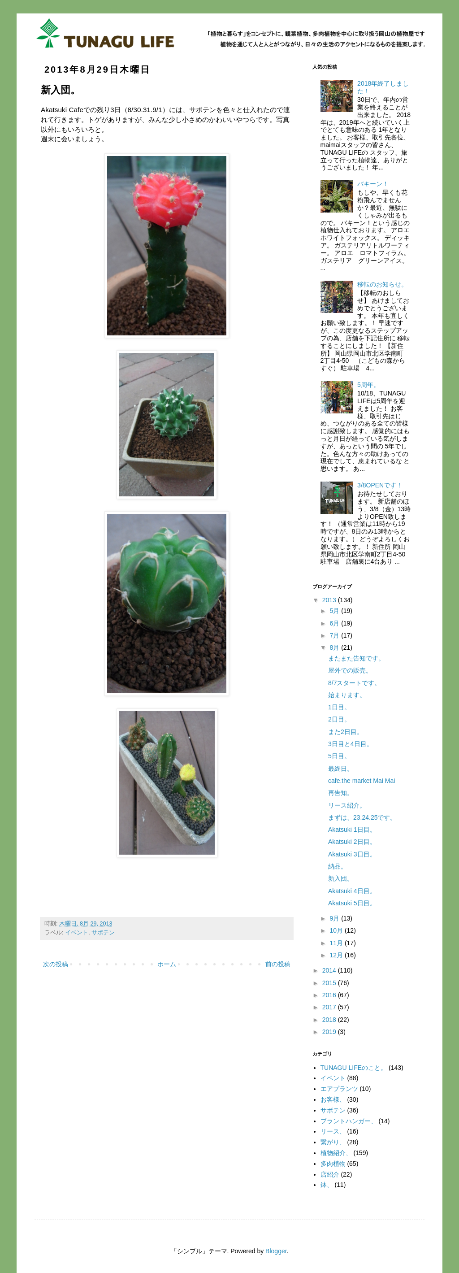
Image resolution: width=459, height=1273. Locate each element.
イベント (76, 933)
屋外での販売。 (350, 670)
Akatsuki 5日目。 (352, 903)
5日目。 (339, 756)
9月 (335, 918)
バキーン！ (373, 183)
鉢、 (326, 1184)
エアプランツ (339, 1088)
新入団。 (340, 878)
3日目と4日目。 (350, 743)
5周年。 (368, 384)
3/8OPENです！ (380, 485)
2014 (330, 970)
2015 (330, 982)
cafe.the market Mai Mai (361, 780)
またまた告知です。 (356, 658)
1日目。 (339, 707)
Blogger (275, 1251)
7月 (335, 635)
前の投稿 (277, 964)
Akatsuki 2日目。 (352, 841)
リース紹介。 (347, 805)
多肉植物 (333, 1163)
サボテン (103, 933)
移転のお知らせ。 (382, 284)
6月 (335, 623)
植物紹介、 (336, 1152)
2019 (330, 1031)
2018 (330, 1019)
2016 (330, 995)
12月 (336, 955)
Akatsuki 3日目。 (352, 854)
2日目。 (339, 719)
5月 (335, 610)
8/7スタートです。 (354, 682)
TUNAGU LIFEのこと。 (353, 1067)
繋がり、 (333, 1142)
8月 (335, 647)
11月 (336, 943)
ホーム (166, 964)
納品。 (337, 866)
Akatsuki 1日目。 (352, 829)
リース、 (333, 1131)
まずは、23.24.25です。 (362, 817)
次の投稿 (55, 964)
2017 (330, 1007)
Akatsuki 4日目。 (352, 891)
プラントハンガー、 (348, 1121)
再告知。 (340, 792)
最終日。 (340, 768)
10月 (336, 930)
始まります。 (347, 695)
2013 (330, 600)
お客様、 (333, 1099)
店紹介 (329, 1174)
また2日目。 (345, 731)
